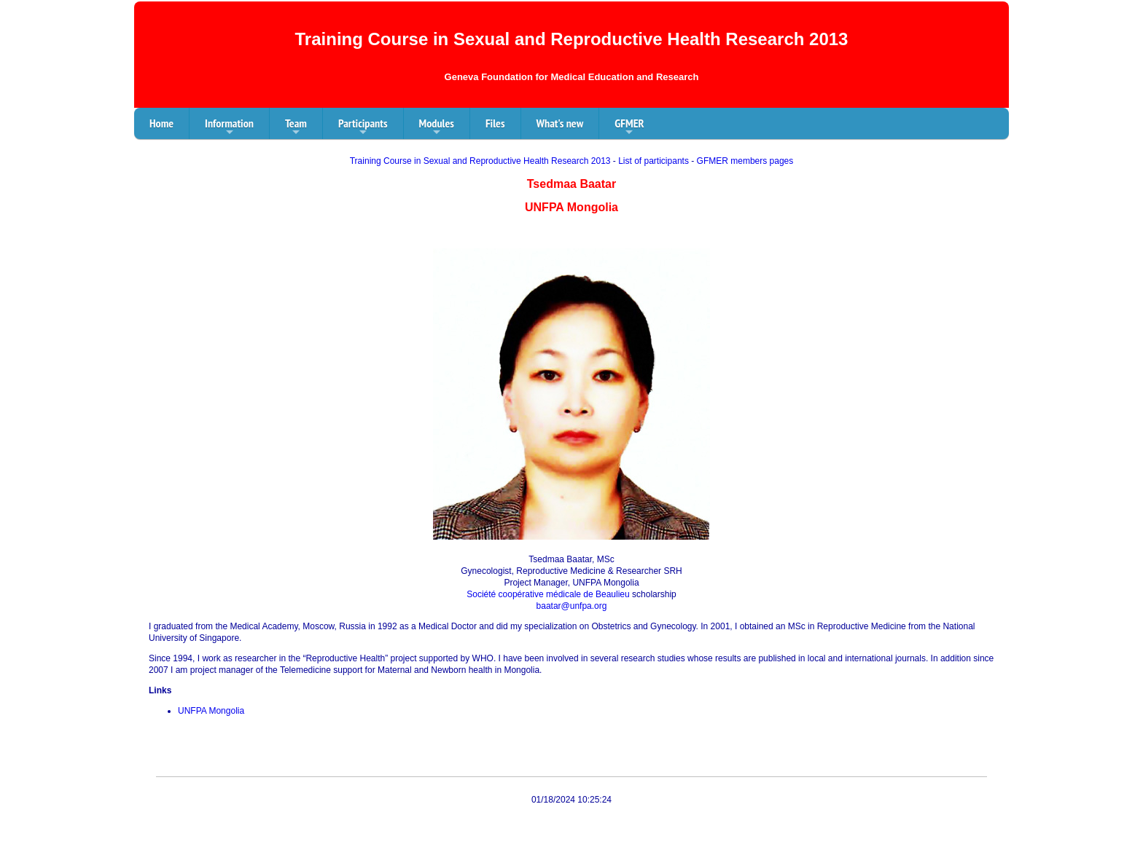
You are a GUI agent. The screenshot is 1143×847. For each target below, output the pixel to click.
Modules (436, 127)
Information (229, 127)
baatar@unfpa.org (572, 606)
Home (161, 123)
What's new (560, 123)
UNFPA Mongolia (211, 711)
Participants (363, 127)
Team (296, 127)
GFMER (629, 127)
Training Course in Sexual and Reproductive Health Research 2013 (480, 161)
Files (495, 123)
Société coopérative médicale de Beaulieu (548, 594)
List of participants (653, 161)
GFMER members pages (745, 161)
